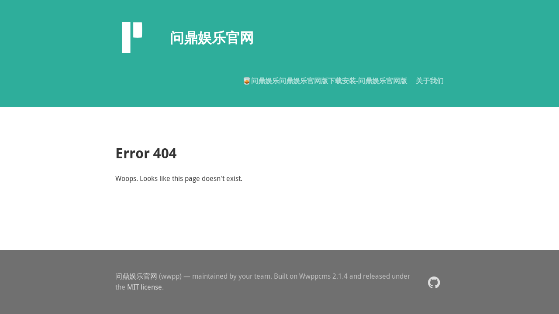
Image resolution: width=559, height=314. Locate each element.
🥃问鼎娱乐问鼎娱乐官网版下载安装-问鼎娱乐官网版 (324, 80)
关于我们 (430, 80)
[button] (434, 282)
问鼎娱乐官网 (136, 276)
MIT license (144, 287)
